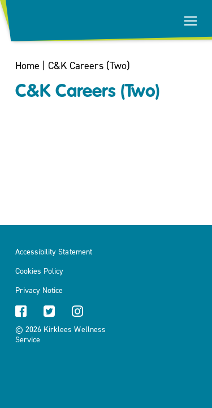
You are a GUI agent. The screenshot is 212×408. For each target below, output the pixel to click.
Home (27, 66)
